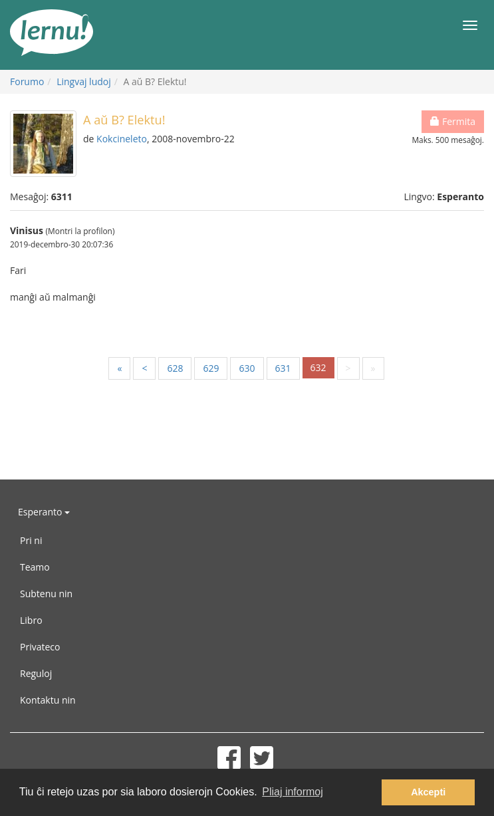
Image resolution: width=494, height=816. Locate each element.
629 (211, 368)
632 (318, 367)
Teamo (35, 567)
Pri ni (31, 540)
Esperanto (44, 511)
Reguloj (36, 673)
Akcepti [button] (428, 792)
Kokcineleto (121, 138)
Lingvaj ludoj (84, 81)
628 (175, 368)
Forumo (27, 81)
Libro (31, 620)
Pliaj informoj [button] (292, 791)
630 (247, 368)
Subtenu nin (46, 593)
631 (283, 368)
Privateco (40, 646)
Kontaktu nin (48, 700)
